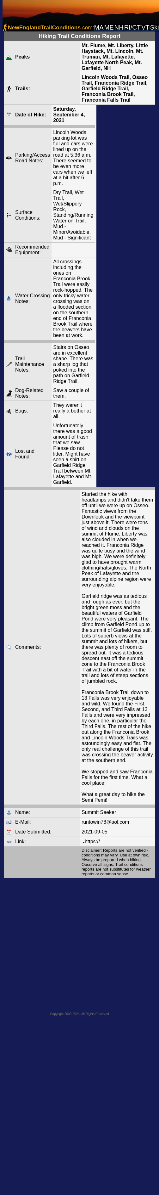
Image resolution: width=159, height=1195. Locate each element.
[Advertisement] (78, 943)
